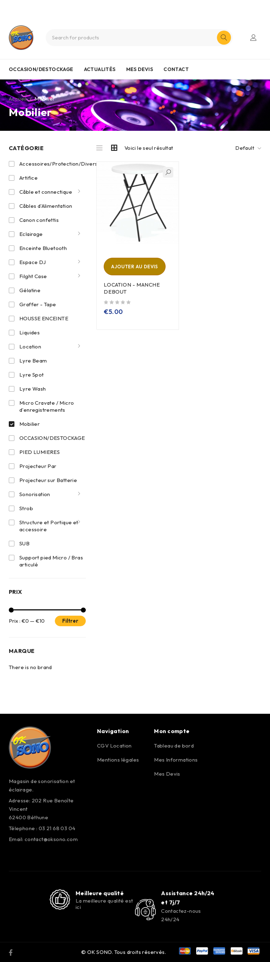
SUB (24, 543)
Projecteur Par (38, 466)
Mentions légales (118, 759)
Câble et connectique (45, 191)
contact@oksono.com (51, 839)
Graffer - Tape (37, 304)
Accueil (18, 98)
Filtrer (70, 620)
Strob (26, 508)
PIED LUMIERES (39, 452)
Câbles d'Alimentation (45, 206)
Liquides (29, 332)
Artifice (28, 177)
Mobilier (29, 424)
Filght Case (33, 276)
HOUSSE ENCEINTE (43, 318)
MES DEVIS (139, 69)
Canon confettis (39, 220)
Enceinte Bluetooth (43, 248)
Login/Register (253, 37)
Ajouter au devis (134, 266)
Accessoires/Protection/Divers (59, 163)
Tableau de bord (174, 745)
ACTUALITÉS (100, 69)
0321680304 (147, 6)
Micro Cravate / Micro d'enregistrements (46, 406)
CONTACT (176, 69)
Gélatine (29, 290)
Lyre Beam (33, 360)
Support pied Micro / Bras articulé (51, 561)
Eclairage (31, 234)
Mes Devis (167, 773)
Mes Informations (176, 759)
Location (30, 346)
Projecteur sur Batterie (48, 480)
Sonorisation (34, 494)
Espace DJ (32, 262)
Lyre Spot (31, 374)
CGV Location (114, 745)
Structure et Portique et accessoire (48, 526)
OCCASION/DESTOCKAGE (41, 69)
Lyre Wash (32, 388)
